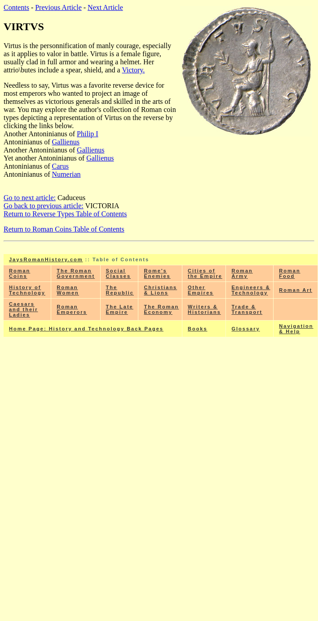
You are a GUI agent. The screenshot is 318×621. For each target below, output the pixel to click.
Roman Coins (19, 273)
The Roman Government (76, 273)
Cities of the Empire (205, 273)
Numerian (66, 174)
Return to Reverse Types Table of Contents (65, 214)
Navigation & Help (296, 328)
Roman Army (241, 273)
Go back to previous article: (44, 206)
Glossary (245, 328)
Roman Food (289, 273)
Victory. (133, 70)
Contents (16, 7)
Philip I (87, 134)
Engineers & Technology (250, 290)
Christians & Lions (160, 290)
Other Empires (200, 290)
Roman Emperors (72, 309)
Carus (60, 166)
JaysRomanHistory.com (46, 259)
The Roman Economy (161, 309)
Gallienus (66, 142)
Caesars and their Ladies (23, 309)
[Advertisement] (161, 411)
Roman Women (68, 290)
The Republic (120, 290)
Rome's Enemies (157, 273)
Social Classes (118, 273)
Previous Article (58, 7)
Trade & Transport (246, 309)
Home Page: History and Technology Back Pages (86, 328)
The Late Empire (119, 309)
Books (198, 328)
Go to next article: (30, 197)
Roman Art (295, 290)
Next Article (105, 7)
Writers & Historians (204, 309)
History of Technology (27, 290)
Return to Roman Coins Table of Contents (64, 229)
